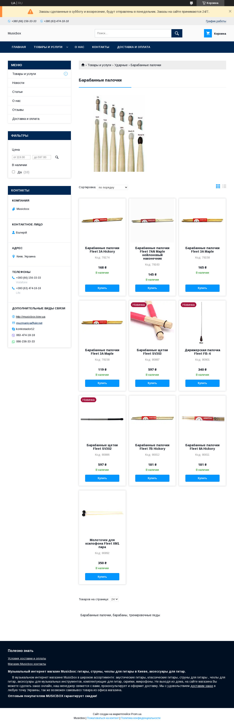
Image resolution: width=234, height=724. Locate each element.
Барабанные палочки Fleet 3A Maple (202, 249)
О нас (79, 47)
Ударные (121, 65)
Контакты (100, 47)
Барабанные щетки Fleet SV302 (102, 446)
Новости (18, 83)
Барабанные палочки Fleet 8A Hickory (202, 446)
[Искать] (176, 33)
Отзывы (18, 110)
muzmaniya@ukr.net (29, 322)
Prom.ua (136, 714)
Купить (102, 288)
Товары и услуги (48, 47)
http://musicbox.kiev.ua (30, 316)
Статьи (17, 92)
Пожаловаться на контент (103, 718)
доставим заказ (201, 686)
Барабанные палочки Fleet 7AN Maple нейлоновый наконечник (152, 253)
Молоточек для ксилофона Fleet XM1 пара (102, 543)
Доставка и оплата (133, 47)
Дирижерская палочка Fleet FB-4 (202, 351)
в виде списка (224, 187)
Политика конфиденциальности (140, 718)
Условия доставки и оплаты (27, 658)
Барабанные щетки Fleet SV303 (152, 351)
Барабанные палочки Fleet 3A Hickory (102, 249)
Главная (19, 47)
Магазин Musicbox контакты (27, 664)
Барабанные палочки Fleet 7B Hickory (152, 446)
